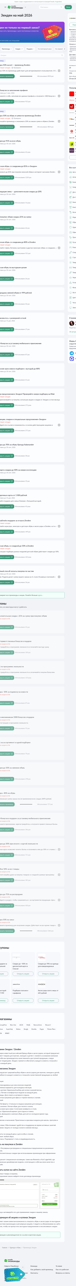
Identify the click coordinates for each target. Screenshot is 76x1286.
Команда (34, 1266)
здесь (40, 595)
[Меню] (5, 7)
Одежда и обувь (15, 1247)
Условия (59, 1266)
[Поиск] (61, 7)
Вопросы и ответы (63, 1273)
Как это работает (62, 1269)
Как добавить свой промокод (42, 1269)
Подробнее (58, 1)
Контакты (34, 1273)
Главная (4, 1247)
